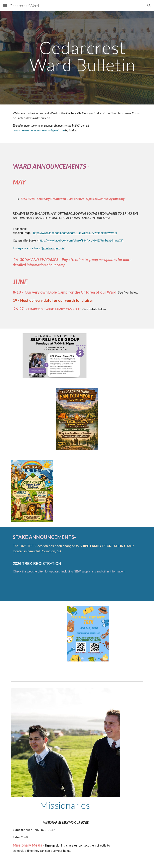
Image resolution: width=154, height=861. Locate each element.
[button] (5, 5)
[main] (82, 58)
